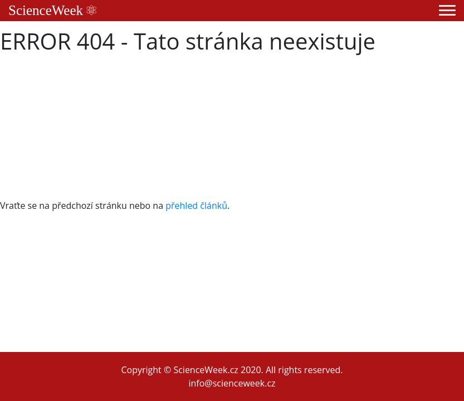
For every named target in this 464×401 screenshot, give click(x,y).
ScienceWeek (52, 10)
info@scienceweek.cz (231, 383)
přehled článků (196, 205)
